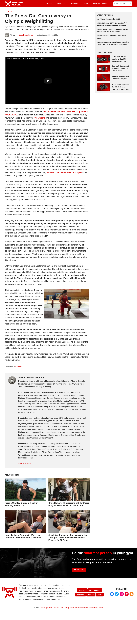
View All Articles (25, 463)
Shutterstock (18, 366)
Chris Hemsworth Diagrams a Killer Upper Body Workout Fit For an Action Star (68, 504)
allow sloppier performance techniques (64, 172)
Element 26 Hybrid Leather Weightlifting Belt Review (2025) (120, 59)
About (101, 608)
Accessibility (93, 608)
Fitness (8, 12)
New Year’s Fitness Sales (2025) (108, 19)
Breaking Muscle (46, 608)
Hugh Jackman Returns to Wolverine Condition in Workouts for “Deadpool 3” (24, 536)
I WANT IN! (78, 570)
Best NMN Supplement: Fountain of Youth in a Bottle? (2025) (120, 68)
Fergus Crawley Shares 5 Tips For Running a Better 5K (21, 504)
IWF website (39, 118)
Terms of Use (58, 608)
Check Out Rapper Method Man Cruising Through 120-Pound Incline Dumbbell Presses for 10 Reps (68, 537)
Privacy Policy (69, 608)
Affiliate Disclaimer (81, 608)
